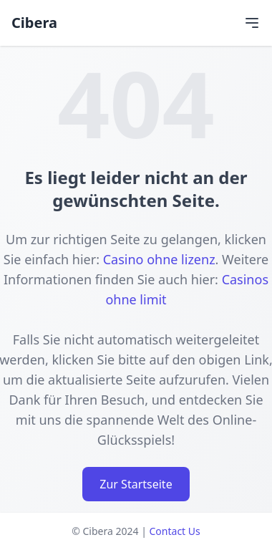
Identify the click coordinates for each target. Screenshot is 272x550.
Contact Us (175, 531)
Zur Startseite (135, 484)
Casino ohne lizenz (159, 259)
